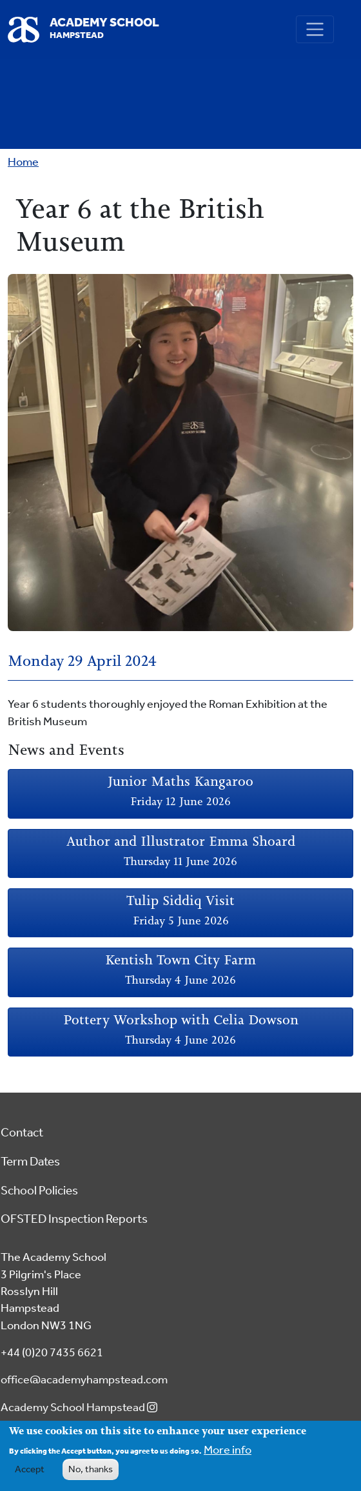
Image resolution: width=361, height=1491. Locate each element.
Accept (29, 1473)
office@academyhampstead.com (84, 1380)
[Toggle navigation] (315, 29)
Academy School (104, 29)
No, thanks (90, 1473)
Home (23, 162)
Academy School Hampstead (81, 1407)
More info (227, 1454)
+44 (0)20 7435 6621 (52, 1352)
